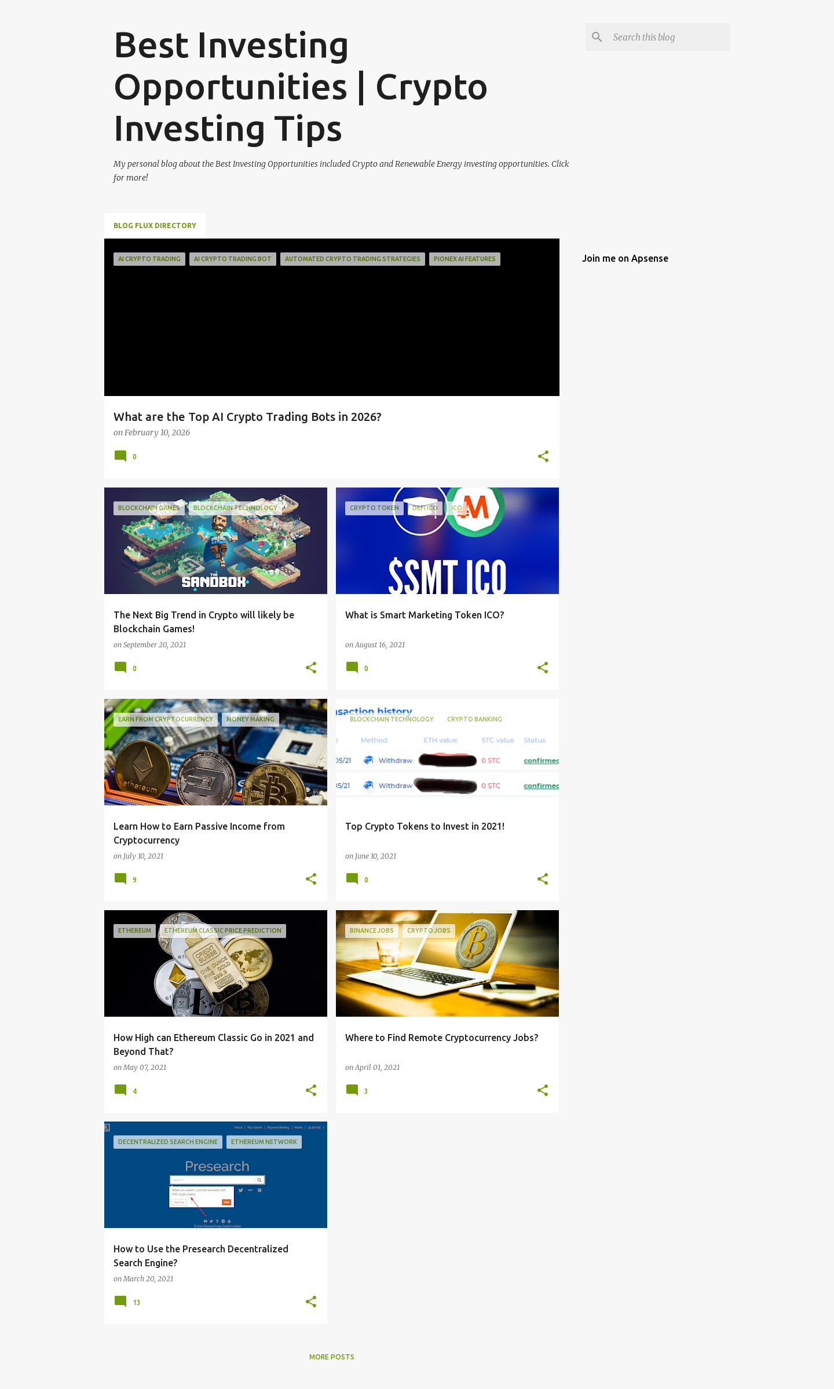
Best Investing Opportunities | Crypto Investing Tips (301, 86)
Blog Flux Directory (155, 225)
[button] (543, 457)
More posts (331, 1357)
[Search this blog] (669, 37)
